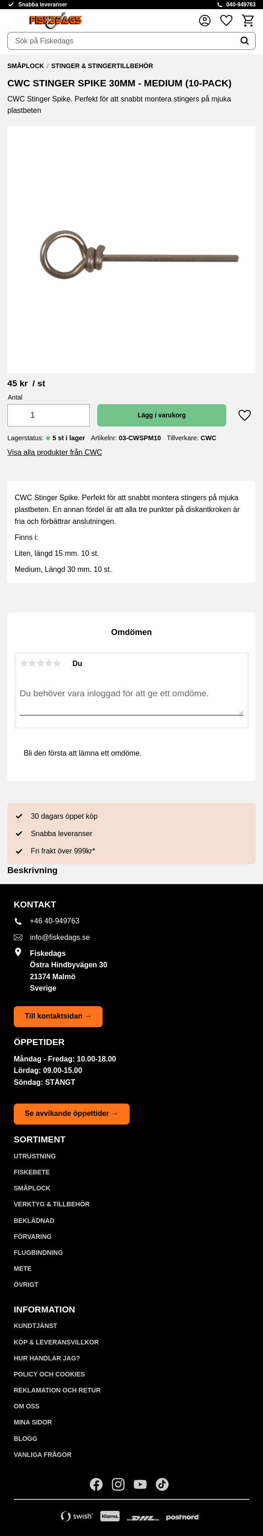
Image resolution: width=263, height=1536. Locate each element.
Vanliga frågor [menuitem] (42, 1454)
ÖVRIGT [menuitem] (26, 1284)
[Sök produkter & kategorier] (121, 41)
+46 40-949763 (54, 921)
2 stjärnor (32, 663)
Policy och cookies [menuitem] (49, 1374)
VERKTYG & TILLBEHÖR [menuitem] (52, 1204)
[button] (226, 20)
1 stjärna (24, 663)
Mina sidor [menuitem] (33, 1422)
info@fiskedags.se (60, 937)
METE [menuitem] (23, 1268)
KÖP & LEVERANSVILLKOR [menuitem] (56, 1342)
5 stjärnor (57, 663)
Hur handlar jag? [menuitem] (47, 1358)
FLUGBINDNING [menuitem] (38, 1252)
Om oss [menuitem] (26, 1406)
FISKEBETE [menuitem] (32, 1172)
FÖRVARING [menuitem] (33, 1236)
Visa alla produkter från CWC (54, 452)
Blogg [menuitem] (25, 1438)
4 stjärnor (48, 663)
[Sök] (244, 41)
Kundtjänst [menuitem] (35, 1325)
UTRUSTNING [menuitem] (35, 1156)
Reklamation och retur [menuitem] (57, 1390)
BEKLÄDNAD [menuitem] (34, 1220)
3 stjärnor (40, 663)
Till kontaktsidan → (58, 1016)
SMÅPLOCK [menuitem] (32, 1188)
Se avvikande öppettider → (72, 1113)
